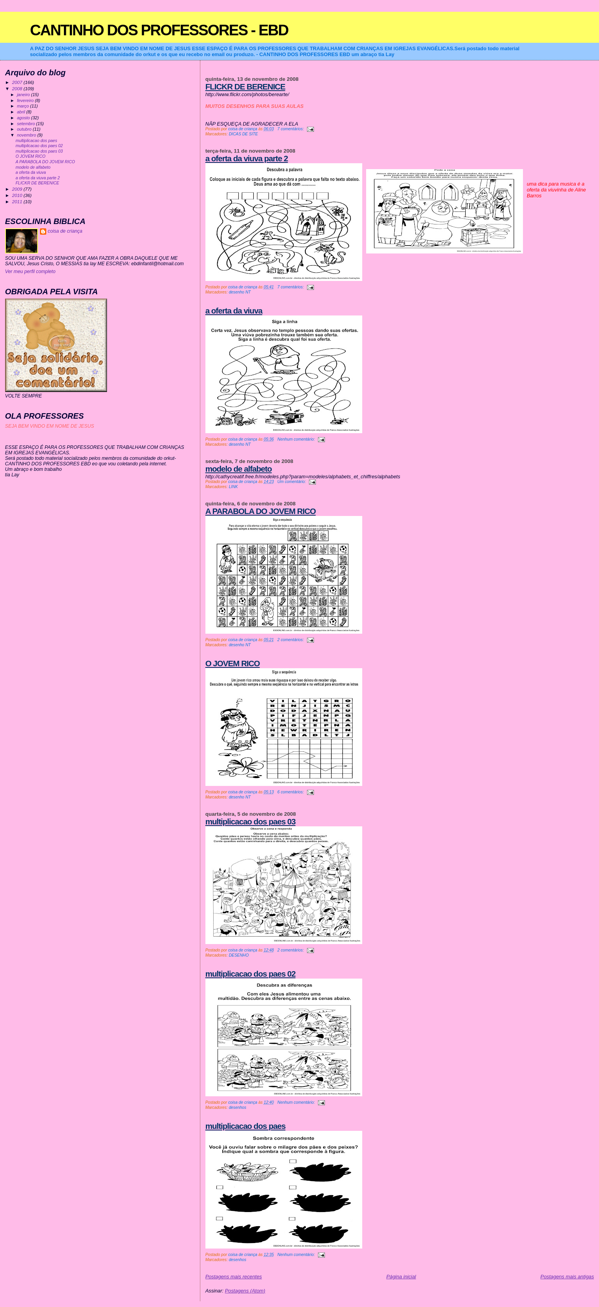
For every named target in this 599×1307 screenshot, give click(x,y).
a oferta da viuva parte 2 (246, 158)
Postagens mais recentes (233, 1277)
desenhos (238, 1107)
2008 (18, 88)
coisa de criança (65, 231)
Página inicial (401, 1277)
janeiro (24, 94)
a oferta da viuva (233, 310)
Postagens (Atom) (245, 1291)
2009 (18, 188)
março (23, 106)
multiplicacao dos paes (245, 1125)
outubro (25, 129)
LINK (233, 487)
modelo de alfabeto (238, 468)
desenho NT (240, 292)
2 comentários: (291, 640)
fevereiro (26, 100)
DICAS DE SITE (243, 134)
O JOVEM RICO (232, 663)
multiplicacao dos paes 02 (250, 973)
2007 (18, 82)
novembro (27, 135)
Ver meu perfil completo (30, 271)
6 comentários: (291, 792)
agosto (24, 117)
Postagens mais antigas (567, 1277)
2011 (18, 201)
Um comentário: (292, 481)
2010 (18, 195)
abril (21, 111)
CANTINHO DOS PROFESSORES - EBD (159, 30)
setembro (26, 123)
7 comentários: (291, 129)
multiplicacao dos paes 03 (250, 821)
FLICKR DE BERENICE (245, 86)
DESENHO (239, 955)
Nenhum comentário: (297, 439)
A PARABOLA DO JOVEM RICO (260, 511)
